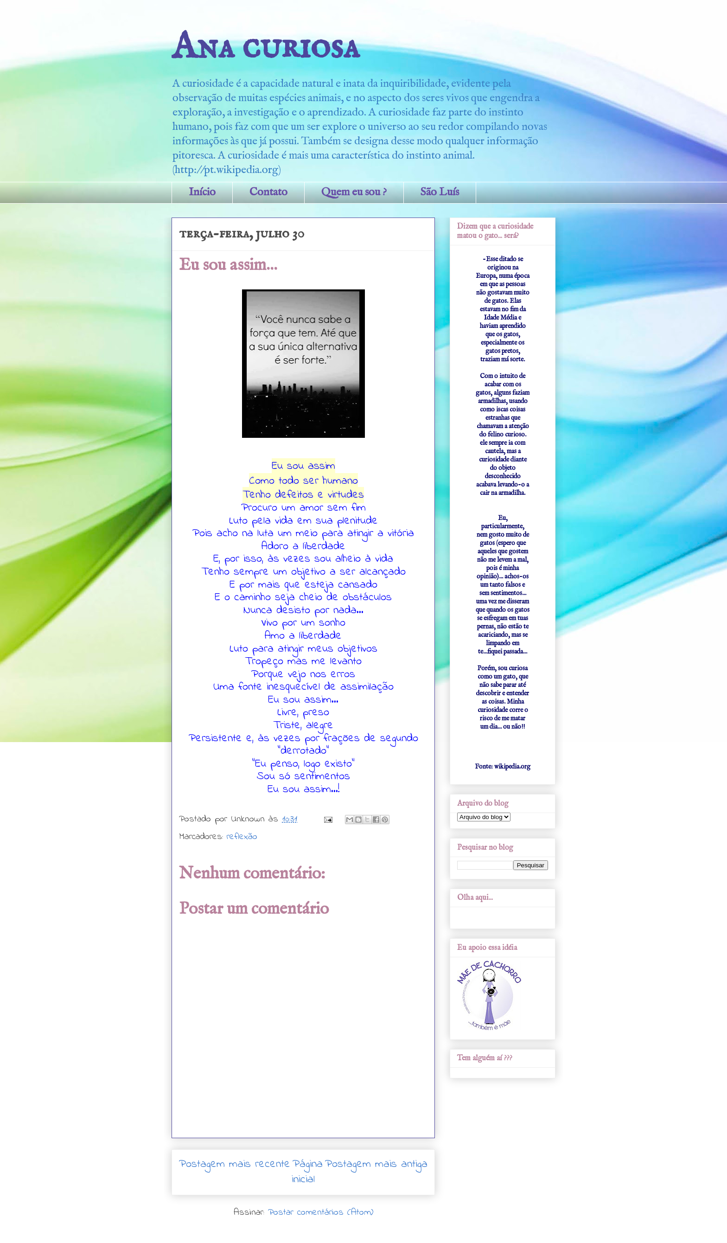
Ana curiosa (265, 47)
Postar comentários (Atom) (320, 1212)
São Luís (440, 192)
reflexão (242, 837)
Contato (268, 192)
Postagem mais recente (234, 1164)
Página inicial (307, 1172)
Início (202, 192)
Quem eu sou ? (354, 192)
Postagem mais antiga (376, 1164)
